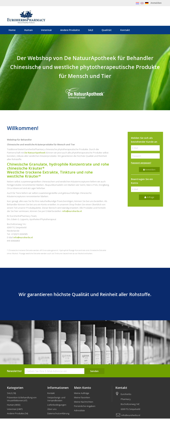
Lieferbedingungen (56, 404)
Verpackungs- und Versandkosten (56, 399)
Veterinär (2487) (14, 409)
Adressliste (79, 410)
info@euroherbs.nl (72, 211)
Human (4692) (13, 404)
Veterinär (46, 30)
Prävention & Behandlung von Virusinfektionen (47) (22, 399)
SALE (90, 30)
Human (28, 30)
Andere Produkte (70, 30)
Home (12, 30)
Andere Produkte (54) (17, 413)
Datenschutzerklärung (58, 413)
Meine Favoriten (82, 397)
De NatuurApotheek (34, 152)
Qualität (107, 30)
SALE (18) (11, 393)
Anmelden (156, 2)
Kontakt (125, 30)
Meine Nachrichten (83, 401)
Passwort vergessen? (141, 162)
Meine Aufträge (81, 393)
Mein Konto (82, 388)
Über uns (51, 409)
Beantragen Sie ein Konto (142, 181)
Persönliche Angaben (84, 406)
